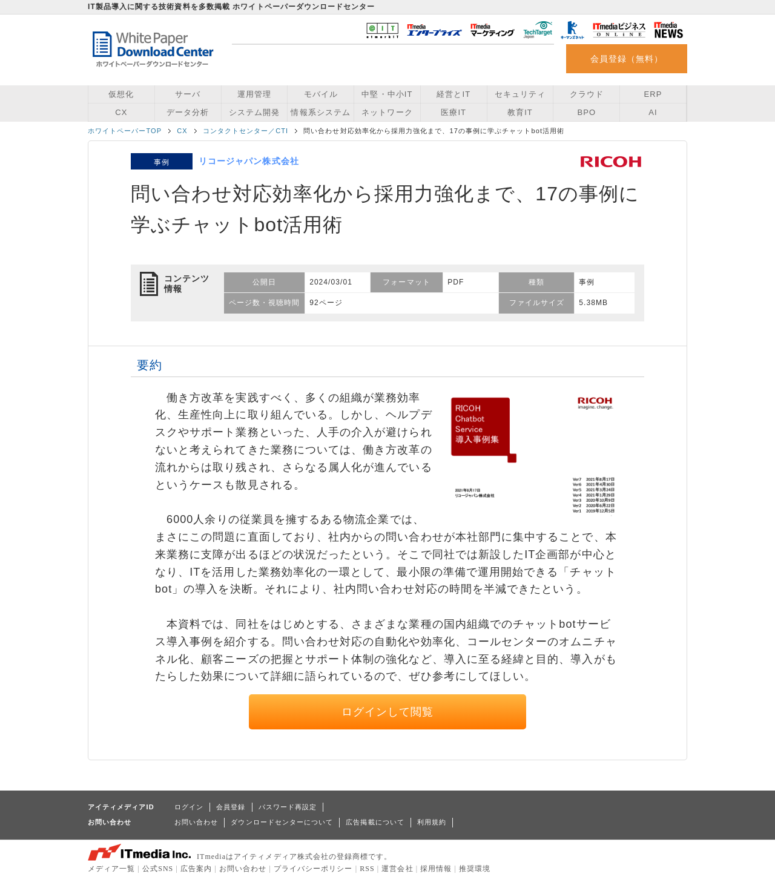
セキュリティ (520, 94)
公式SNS (157, 868)
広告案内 (196, 868)
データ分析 (188, 112)
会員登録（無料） (627, 59)
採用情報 (436, 868)
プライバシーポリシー (313, 868)
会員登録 (230, 807)
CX (121, 112)
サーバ (187, 94)
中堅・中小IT (386, 94)
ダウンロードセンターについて (282, 822)
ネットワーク (386, 112)
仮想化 (121, 94)
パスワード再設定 (288, 807)
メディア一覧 (111, 868)
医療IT (453, 112)
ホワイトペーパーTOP (125, 130)
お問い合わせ (196, 822)
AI (652, 112)
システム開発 (254, 112)
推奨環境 (474, 868)
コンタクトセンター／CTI (246, 130)
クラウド (587, 94)
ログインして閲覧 (387, 712)
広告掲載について (375, 822)
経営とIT (453, 94)
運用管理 (254, 94)
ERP (653, 94)
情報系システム (320, 112)
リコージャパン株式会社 (249, 161)
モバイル (321, 94)
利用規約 (431, 822)
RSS (367, 868)
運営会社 (397, 868)
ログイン (188, 807)
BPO (586, 112)
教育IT (520, 112)
